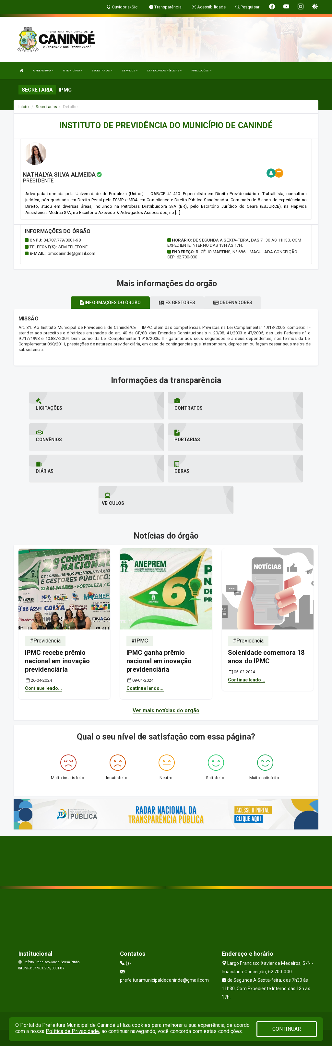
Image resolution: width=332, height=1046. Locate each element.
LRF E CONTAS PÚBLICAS (164, 70)
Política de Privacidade (72, 1031)
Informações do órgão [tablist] (110, 302)
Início (23, 106)
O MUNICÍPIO (72, 70)
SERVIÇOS (129, 70)
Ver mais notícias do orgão (166, 710)
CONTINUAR (286, 1029)
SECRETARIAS (102, 70)
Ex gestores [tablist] (177, 302)
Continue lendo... (43, 688)
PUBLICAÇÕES (201, 70)
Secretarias (46, 106)
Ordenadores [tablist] (232, 302)
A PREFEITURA (43, 70)
